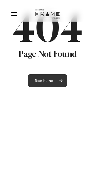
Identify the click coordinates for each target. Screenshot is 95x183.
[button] (14, 14)
